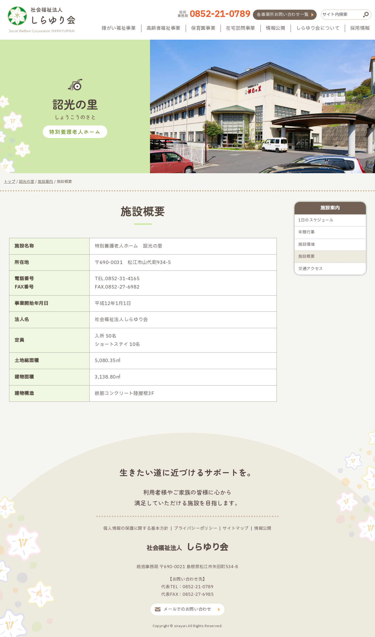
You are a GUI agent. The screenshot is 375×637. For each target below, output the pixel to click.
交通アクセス (310, 269)
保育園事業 (203, 28)
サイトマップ (236, 528)
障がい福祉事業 (119, 28)
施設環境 (306, 245)
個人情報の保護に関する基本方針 (135, 528)
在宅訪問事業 (240, 28)
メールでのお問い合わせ (187, 609)
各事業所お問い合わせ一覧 (283, 14)
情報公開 (275, 28)
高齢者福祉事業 (163, 28)
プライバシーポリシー (195, 528)
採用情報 (360, 28)
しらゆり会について (318, 28)
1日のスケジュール (316, 220)
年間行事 (306, 232)
